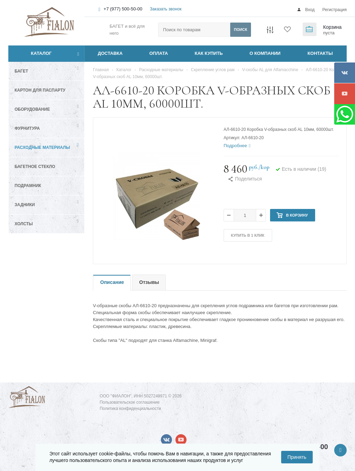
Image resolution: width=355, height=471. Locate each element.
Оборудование (32, 109)
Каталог (33, 53)
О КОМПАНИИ (265, 53)
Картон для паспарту (40, 90)
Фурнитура (27, 128)
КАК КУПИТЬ (209, 53)
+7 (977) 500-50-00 (123, 8)
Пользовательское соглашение (129, 402)
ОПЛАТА (158, 53)
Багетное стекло (35, 166)
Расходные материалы (42, 147)
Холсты (24, 223)
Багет (21, 71)
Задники (25, 204)
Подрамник (28, 185)
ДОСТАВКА (110, 53)
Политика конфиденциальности (130, 408)
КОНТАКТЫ (320, 53)
